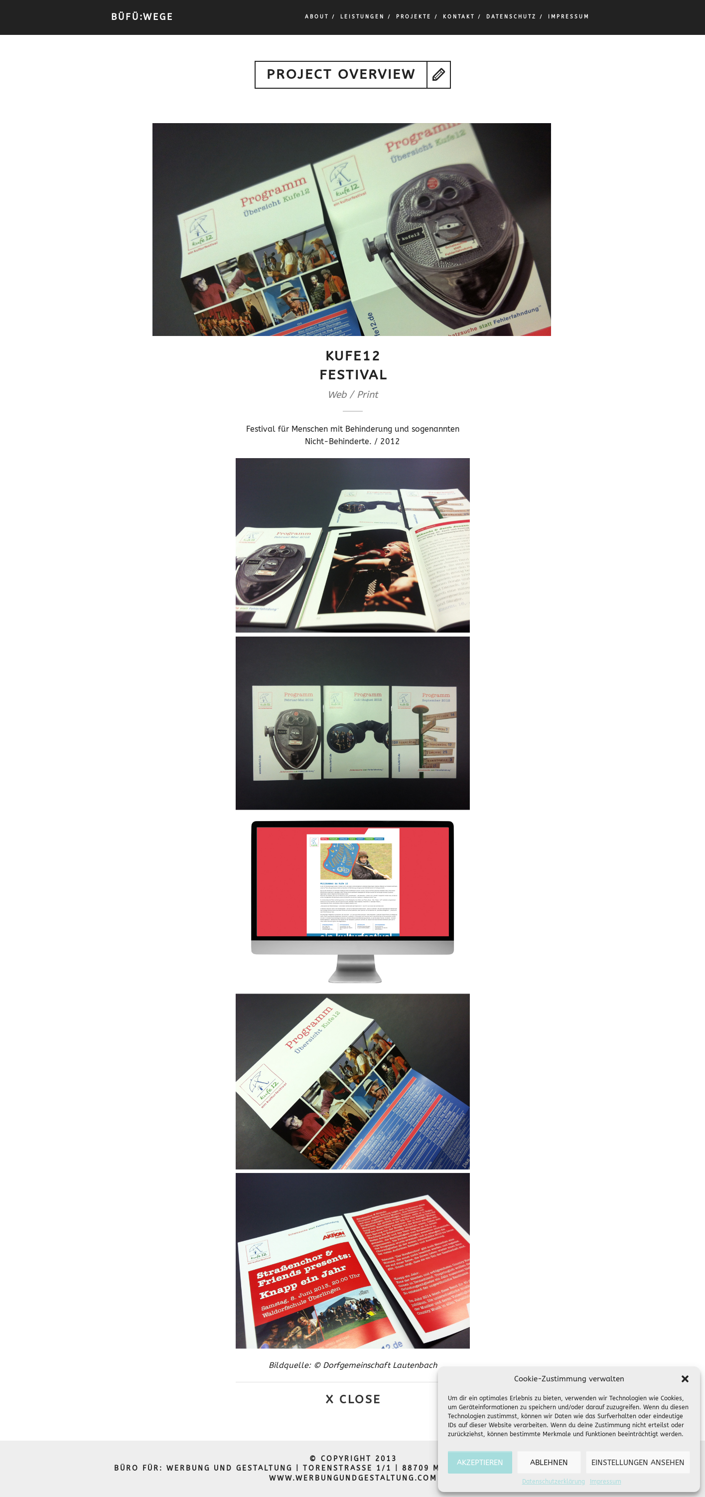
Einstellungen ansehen (638, 1462)
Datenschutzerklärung (553, 1482)
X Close (353, 1399)
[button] (685, 1379)
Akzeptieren (480, 1462)
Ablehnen (549, 1462)
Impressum (605, 1482)
